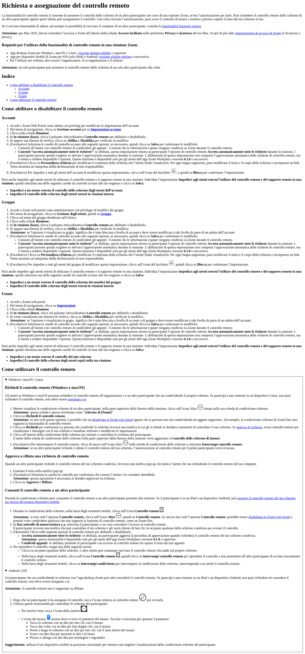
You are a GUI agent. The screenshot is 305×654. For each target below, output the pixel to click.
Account (23, 88)
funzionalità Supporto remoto (181, 26)
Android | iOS (17, 570)
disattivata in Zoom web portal (112, 419)
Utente (22, 96)
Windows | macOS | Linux (25, 379)
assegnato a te (77, 399)
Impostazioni (66, 305)
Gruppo (23, 92)
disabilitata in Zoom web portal (269, 517)
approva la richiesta (249, 427)
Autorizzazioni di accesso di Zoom (258, 33)
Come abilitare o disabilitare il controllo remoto (41, 85)
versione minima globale (94, 53)
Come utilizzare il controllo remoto (33, 100)
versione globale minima (115, 56)
